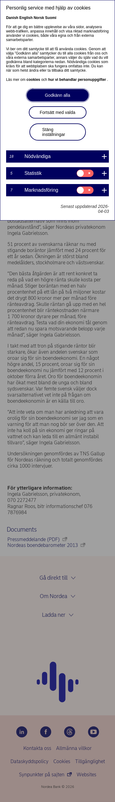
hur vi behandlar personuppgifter (77, 79)
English (26, 18)
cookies (33, 79)
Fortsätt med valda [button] (57, 112)
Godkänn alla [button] (57, 95)
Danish (12, 18)
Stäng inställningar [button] (53, 132)
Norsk (39, 18)
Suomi (50, 18)
